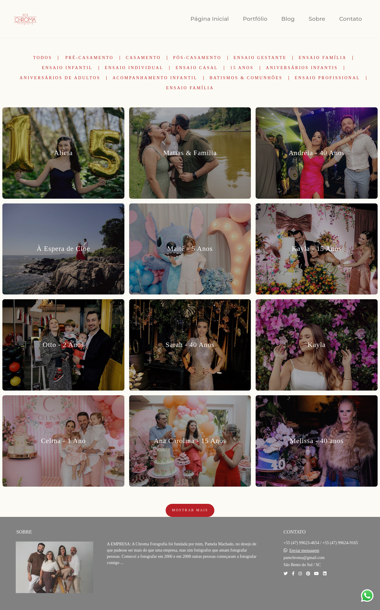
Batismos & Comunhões (246, 78)
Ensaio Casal (196, 68)
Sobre (316, 18)
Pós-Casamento (197, 58)
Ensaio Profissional (327, 78)
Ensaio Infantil (67, 68)
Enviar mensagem (304, 551)
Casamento (143, 58)
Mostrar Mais (190, 510)
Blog (288, 18)
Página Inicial (209, 18)
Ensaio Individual (134, 68)
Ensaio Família (322, 58)
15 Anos (242, 68)
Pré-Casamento (89, 58)
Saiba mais (127, 581)
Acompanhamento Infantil (155, 78)
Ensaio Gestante (260, 58)
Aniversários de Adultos (60, 78)
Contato (350, 18)
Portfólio (255, 18)
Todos (42, 58)
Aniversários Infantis (302, 68)
